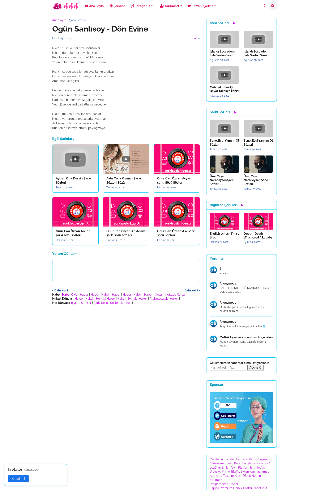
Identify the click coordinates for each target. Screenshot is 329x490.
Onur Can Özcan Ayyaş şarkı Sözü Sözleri (174, 180)
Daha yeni (61, 290)
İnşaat (74, 302)
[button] (264, 6)
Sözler (114, 302)
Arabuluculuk (159, 298)
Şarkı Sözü (101, 302)
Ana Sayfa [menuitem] (94, 6)
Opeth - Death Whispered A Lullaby (258, 235)
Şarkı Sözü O (78, 20)
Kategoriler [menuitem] (141, 6)
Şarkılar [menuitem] (117, 6)
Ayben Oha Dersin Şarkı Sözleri (73, 180)
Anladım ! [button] (18, 478)
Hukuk (79, 298)
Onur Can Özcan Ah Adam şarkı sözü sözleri (125, 233)
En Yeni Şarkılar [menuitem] (201, 6)
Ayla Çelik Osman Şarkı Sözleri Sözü (123, 180)
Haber (84, 294)
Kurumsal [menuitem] (169, 6)
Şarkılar (86, 302)
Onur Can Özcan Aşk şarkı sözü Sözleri (176, 233)
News (159, 294)
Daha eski (191, 290)
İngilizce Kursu (175, 294)
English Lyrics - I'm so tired (224, 235)
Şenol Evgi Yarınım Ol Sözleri (224, 142)
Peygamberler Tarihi (224, 484)
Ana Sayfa (59, 20)
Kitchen (126, 302)
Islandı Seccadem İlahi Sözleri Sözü (222, 53)
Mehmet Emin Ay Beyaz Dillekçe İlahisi (224, 89)
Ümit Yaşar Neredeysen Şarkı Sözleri (222, 180)
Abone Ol (255, 367)
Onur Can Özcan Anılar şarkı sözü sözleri (73, 233)
